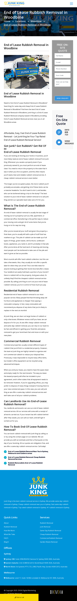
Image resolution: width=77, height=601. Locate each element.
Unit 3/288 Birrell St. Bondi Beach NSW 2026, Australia (32, 563)
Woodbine (36, 21)
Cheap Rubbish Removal (49, 534)
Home (7, 21)
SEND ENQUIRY (62, 98)
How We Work (9, 530)
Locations (20, 21)
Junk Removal (45, 527)
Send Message (57, 597)
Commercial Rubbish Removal (51, 538)
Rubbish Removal (10, 527)
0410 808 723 (67, 132)
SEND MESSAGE (69, 142)
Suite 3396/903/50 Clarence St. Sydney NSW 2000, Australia (32, 559)
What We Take (9, 534)
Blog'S (6, 542)
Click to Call (19, 597)
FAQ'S (6, 538)
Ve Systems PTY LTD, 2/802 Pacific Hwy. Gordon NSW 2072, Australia (35, 567)
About (6, 523)
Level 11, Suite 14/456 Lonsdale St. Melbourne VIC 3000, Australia (34, 578)
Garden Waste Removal (48, 542)
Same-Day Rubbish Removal (50, 530)
